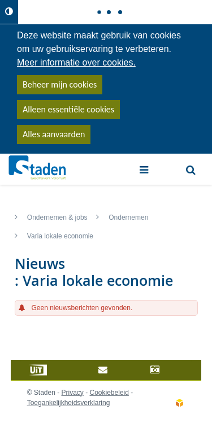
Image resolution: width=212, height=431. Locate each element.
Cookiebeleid (109, 393)
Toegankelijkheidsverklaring (68, 403)
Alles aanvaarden (54, 134)
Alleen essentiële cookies (68, 109)
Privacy (73, 393)
